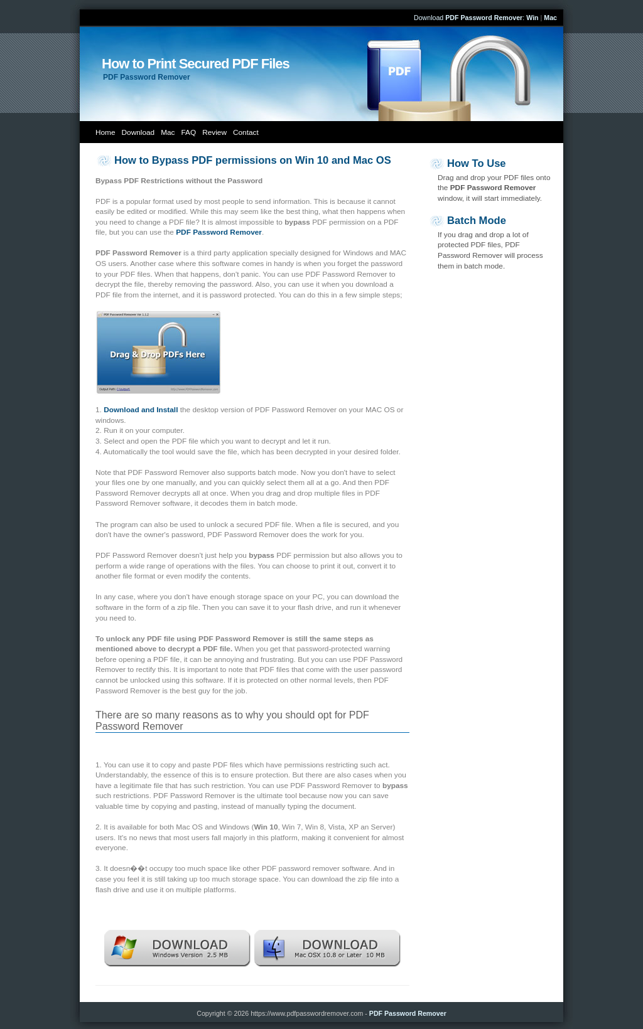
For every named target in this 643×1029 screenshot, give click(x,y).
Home (105, 132)
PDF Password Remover (407, 1013)
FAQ (189, 132)
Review (214, 132)
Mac (168, 132)
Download (138, 132)
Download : (469, 17)
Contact (246, 132)
